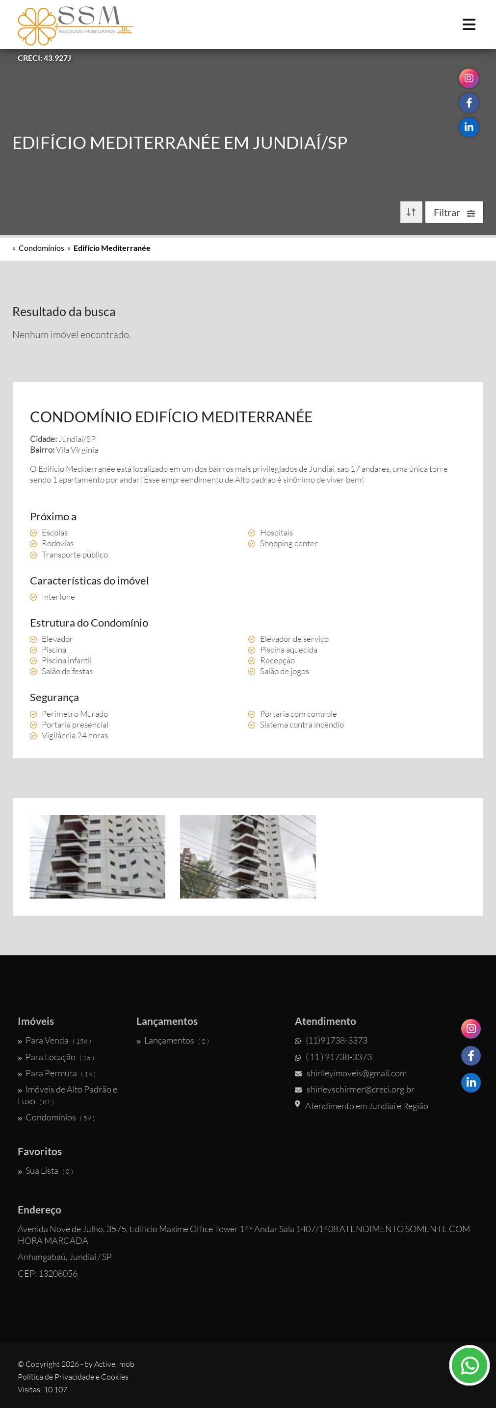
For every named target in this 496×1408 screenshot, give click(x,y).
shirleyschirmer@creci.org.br (355, 1089)
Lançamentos (172, 1040)
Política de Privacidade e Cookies (73, 1377)
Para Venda (54, 1040)
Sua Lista (45, 1170)
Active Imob (114, 1364)
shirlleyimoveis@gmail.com (351, 1073)
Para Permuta (57, 1073)
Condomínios (41, 247)
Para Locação (56, 1056)
